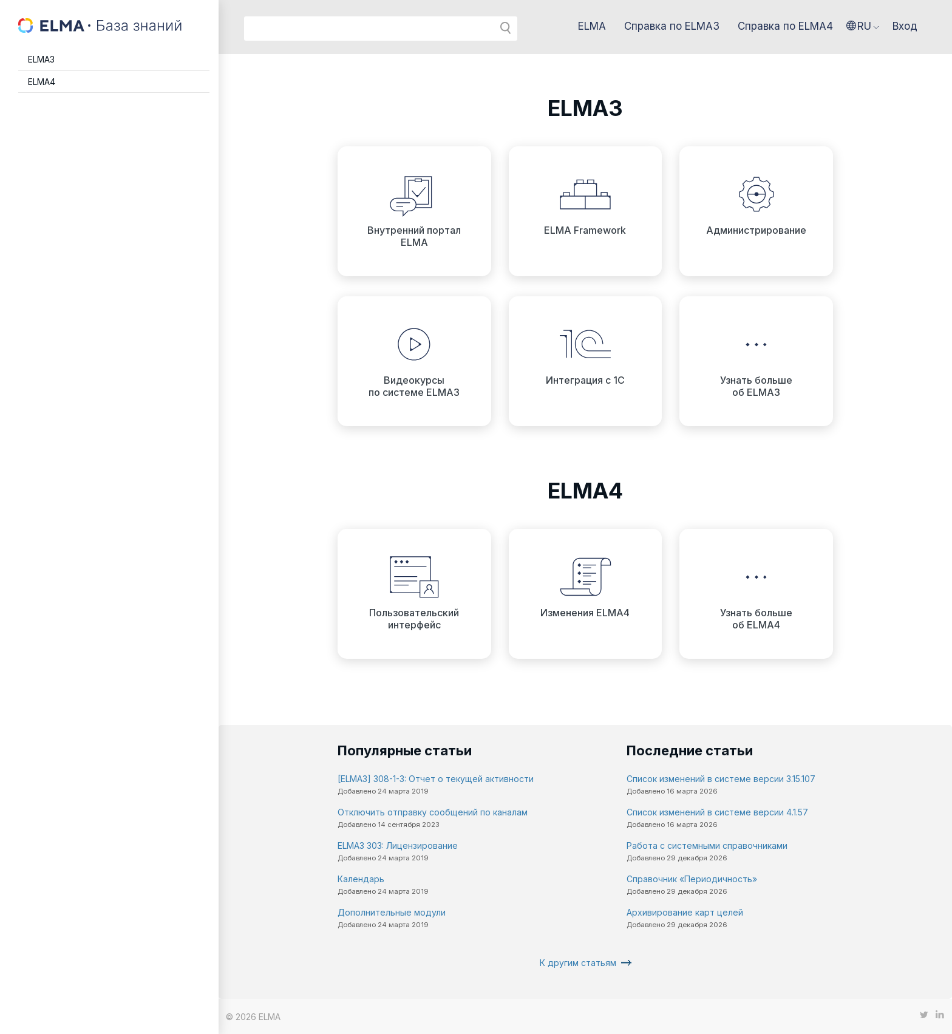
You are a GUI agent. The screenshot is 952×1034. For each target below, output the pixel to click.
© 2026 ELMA (253, 1017)
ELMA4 (41, 82)
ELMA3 (41, 59)
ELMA (592, 26)
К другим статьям (578, 962)
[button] (862, 26)
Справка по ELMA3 (671, 26)
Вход (904, 26)
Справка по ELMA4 (785, 26)
